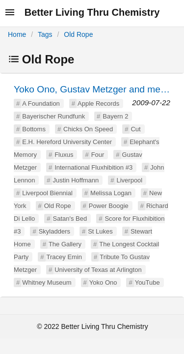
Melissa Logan (110, 193)
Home (17, 34)
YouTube (147, 282)
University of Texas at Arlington (98, 269)
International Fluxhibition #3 (93, 167)
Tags (45, 34)
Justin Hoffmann (76, 180)
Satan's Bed (70, 218)
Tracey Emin (64, 257)
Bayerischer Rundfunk (53, 116)
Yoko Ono (103, 282)
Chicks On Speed (88, 129)
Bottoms (34, 129)
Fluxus (63, 154)
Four (98, 154)
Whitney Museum (46, 282)
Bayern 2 (115, 116)
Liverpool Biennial (47, 193)
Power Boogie (109, 205)
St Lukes (100, 231)
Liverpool (129, 180)
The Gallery (65, 244)
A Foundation (41, 103)
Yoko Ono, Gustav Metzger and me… (92, 89)
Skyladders (54, 231)
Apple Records (98, 103)
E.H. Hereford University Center (67, 142)
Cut (135, 129)
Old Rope (78, 34)
